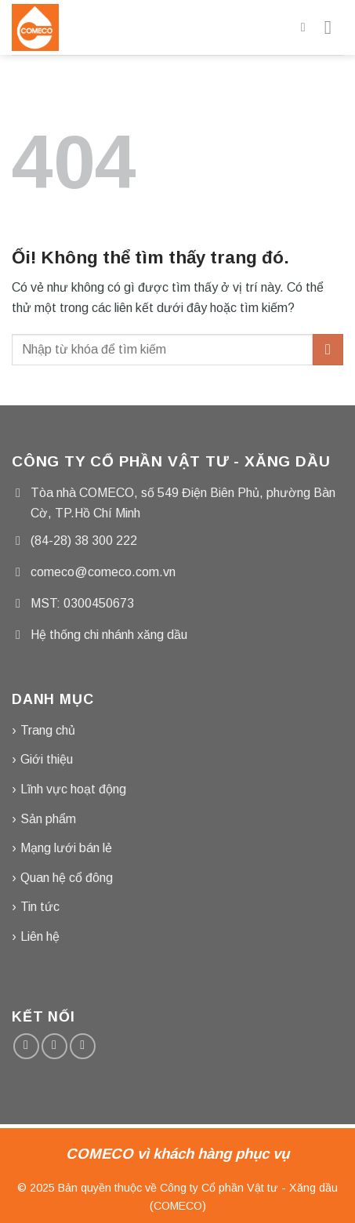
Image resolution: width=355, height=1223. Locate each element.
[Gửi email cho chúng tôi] (54, 1046)
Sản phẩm (48, 819)
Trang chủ (47, 730)
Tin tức (40, 906)
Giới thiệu (46, 759)
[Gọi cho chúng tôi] (83, 1046)
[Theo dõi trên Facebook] (26, 1046)
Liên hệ (40, 936)
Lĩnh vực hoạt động (73, 789)
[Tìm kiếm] (307, 27)
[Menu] (333, 27)
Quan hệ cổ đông (66, 877)
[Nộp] (328, 349)
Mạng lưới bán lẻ (66, 848)
